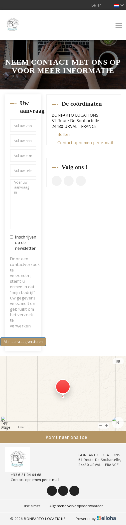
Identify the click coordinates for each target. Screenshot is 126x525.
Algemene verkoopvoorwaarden (76, 506)
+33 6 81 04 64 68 (23, 474)
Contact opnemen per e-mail (85, 142)
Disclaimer (31, 506)
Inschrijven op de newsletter (23, 242)
